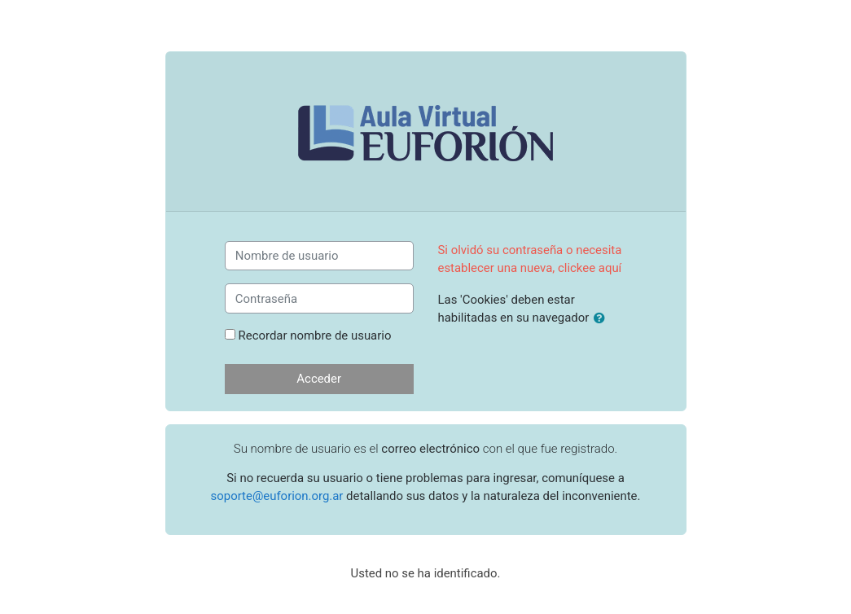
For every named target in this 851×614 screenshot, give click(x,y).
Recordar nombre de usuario (315, 335)
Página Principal (425, 592)
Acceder (318, 378)
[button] (602, 318)
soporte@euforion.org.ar (277, 496)
